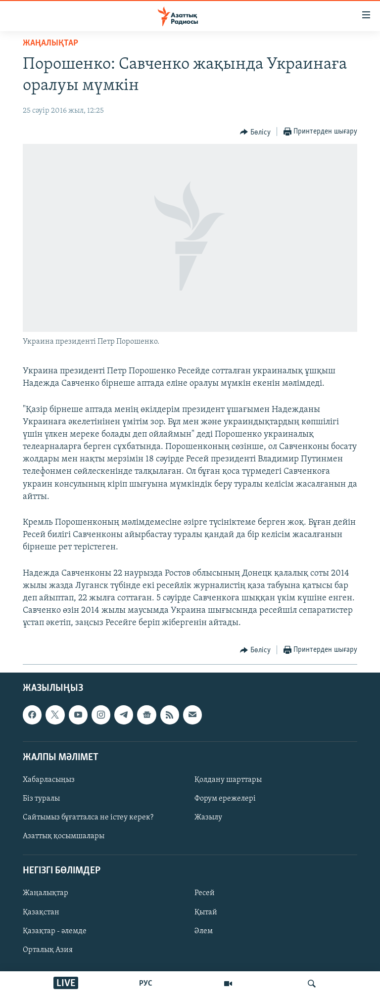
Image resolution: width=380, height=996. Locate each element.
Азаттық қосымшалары (63, 836)
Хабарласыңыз (49, 780)
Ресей (204, 893)
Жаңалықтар (45, 893)
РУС (145, 984)
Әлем (203, 931)
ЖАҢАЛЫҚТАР (50, 43)
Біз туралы (41, 799)
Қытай (205, 912)
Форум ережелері (225, 799)
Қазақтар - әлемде (55, 931)
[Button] (255, 132)
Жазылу (208, 817)
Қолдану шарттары (228, 780)
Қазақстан (41, 912)
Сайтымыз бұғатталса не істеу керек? (88, 817)
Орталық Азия (48, 949)
